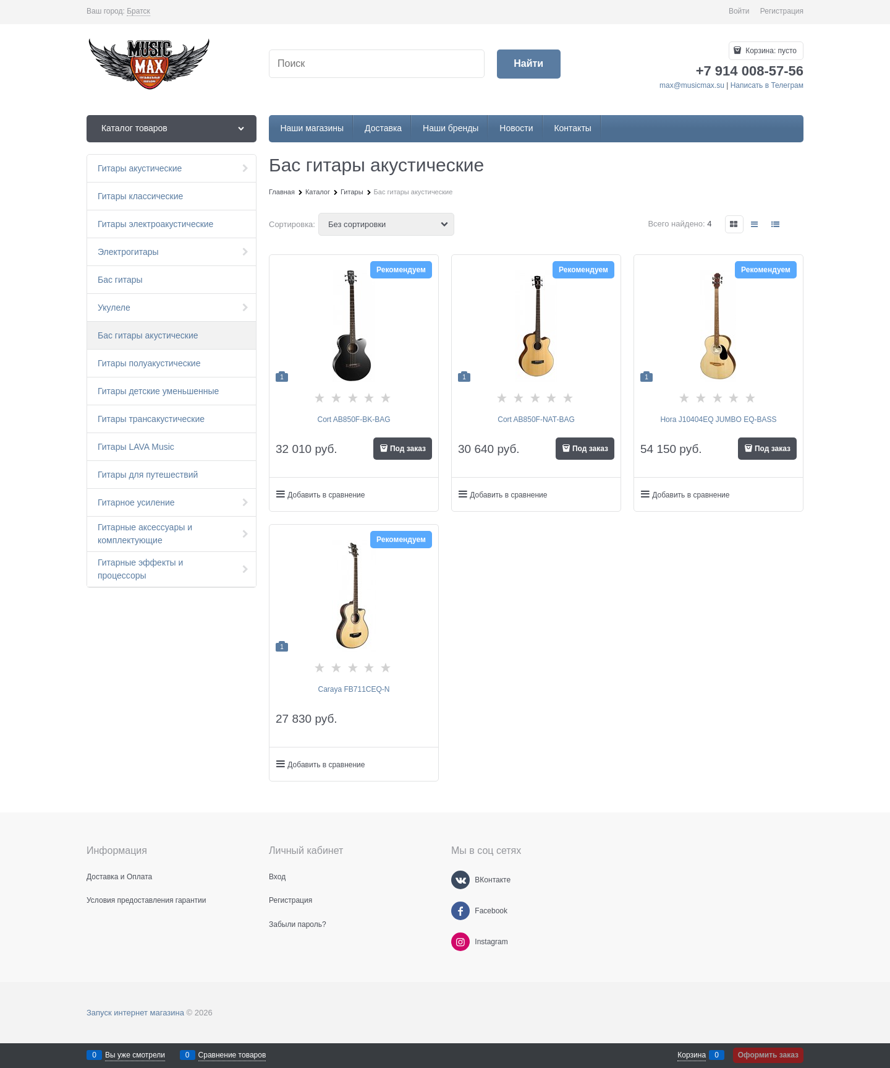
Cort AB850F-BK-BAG (353, 419)
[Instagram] (460, 941)
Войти (739, 11)
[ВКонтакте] (460, 880)
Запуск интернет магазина (135, 1012)
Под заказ (408, 448)
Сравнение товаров (232, 1055)
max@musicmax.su (691, 85)
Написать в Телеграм (767, 85)
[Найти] (529, 64)
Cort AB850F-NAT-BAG (536, 419)
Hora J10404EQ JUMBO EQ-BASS (718, 419)
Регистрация (781, 11)
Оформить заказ (768, 1055)
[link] (138, 11)
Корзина (691, 1055)
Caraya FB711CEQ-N (353, 689)
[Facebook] (460, 911)
